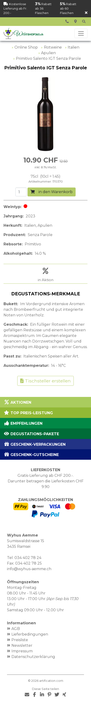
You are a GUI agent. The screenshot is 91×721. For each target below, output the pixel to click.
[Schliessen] (86, 13)
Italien (73, 47)
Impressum (22, 651)
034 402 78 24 (27, 557)
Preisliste (19, 640)
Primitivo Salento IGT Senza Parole (48, 58)
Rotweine (53, 47)
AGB (15, 628)
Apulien (48, 53)
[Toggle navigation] (81, 33)
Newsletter (21, 645)
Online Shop (26, 47)
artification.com (51, 680)
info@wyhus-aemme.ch (29, 569)
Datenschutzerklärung (33, 656)
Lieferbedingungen (29, 634)
